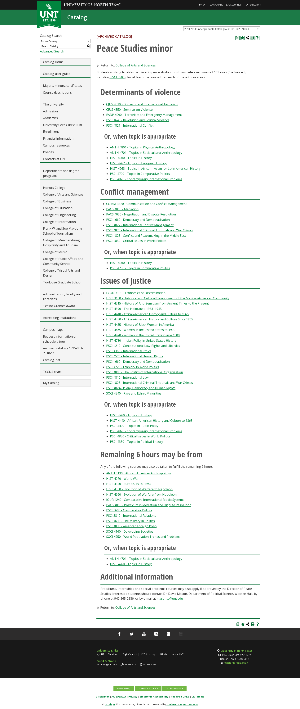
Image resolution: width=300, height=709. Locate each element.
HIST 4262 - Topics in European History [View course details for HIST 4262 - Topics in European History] (138, 163)
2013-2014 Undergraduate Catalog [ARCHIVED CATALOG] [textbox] (216, 29)
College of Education (58, 208)
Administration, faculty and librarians (62, 296)
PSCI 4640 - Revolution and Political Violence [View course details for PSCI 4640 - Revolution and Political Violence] (137, 120)
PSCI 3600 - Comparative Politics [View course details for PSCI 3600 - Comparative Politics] (129, 510)
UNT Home (198, 696)
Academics (50, 118)
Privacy (132, 696)
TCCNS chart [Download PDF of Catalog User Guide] (52, 372)
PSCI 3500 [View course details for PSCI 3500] (117, 77)
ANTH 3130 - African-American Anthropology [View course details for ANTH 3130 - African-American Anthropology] (138, 473)
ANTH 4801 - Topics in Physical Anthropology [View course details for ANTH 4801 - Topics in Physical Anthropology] (142, 147)
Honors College (54, 188)
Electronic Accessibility (154, 696)
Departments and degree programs (61, 173)
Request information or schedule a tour (60, 339)
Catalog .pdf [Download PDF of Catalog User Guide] (51, 360)
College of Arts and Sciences (63, 194)
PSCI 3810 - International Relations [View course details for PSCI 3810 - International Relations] (131, 515)
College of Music (55, 252)
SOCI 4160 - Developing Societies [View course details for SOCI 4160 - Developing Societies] (129, 531)
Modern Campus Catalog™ (182, 704)
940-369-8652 (149, 664)
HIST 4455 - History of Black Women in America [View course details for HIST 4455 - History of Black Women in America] (140, 325)
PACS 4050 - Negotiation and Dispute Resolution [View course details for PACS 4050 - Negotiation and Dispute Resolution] (141, 214)
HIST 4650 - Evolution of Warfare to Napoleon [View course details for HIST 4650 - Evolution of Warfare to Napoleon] (139, 489)
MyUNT (202, 5)
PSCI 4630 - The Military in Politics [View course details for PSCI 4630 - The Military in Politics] (130, 521)
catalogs (110, 704)
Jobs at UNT (177, 654)
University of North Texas (236, 651)
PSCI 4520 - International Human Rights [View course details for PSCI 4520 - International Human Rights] (134, 356)
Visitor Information (236, 663)
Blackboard (216, 5)
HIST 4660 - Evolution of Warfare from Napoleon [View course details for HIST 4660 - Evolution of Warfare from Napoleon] (141, 494)
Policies (48, 152)
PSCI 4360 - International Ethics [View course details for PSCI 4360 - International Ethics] (128, 351)
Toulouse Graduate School (62, 282)
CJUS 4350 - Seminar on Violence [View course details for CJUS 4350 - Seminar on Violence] (129, 109)
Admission (50, 111)
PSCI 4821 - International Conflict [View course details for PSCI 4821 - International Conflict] (129, 125)
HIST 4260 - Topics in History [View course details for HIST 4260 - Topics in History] (131, 158)
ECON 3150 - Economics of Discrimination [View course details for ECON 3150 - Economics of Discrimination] (135, 293)
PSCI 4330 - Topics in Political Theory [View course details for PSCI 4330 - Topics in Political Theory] (136, 442)
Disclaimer (102, 696)
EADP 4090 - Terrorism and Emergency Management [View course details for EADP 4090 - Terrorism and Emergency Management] (144, 115)
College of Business (57, 201)
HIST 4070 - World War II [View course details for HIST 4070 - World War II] (124, 478)
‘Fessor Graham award (59, 306)
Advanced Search (52, 51)
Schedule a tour (147, 688)
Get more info (173, 688)
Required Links (180, 696)
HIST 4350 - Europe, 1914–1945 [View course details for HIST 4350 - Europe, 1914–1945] (128, 484)
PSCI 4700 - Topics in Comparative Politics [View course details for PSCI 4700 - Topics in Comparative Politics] (140, 174)
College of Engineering (59, 215)
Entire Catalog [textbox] (49, 41)
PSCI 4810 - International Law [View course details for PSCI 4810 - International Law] (127, 377)
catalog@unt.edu (108, 664)
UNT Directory (253, 5)
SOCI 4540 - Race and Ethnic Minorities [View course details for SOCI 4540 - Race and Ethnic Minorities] (133, 393)
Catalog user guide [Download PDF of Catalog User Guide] (56, 74)
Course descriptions (57, 92)
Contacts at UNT (55, 159)
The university (53, 104)
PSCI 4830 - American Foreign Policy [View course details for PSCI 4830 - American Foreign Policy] (131, 526)
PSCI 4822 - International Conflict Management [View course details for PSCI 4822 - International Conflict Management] (140, 225)
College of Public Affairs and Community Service (63, 261)
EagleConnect (234, 5)
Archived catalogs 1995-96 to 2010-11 (63, 350)
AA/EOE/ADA (119, 696)
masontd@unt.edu (170, 598)
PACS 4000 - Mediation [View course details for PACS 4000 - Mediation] (122, 209)
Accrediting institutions (59, 318)
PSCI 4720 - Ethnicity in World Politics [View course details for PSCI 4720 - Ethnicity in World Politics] (132, 367)
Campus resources (56, 145)
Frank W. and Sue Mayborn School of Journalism (62, 231)
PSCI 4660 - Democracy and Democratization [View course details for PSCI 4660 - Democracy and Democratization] (138, 220)
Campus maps (53, 329)
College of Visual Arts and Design (61, 273)
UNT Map (163, 654)
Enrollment (51, 131)
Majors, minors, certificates (62, 86)
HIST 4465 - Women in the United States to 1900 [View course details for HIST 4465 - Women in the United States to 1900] (140, 330)
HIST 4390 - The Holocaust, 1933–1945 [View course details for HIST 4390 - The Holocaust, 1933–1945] (134, 309)
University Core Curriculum (62, 125)
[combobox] (221, 28)
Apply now (123, 688)
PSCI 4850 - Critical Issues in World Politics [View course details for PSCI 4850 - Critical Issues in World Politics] (136, 241)
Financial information (58, 138)
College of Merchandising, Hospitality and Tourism (62, 242)
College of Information (59, 222)
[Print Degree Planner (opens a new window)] (237, 38)
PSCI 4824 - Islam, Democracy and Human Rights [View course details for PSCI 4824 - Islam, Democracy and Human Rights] (140, 388)
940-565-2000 (129, 664)
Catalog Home (53, 62)
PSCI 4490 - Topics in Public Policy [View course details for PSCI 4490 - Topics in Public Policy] (134, 426)
